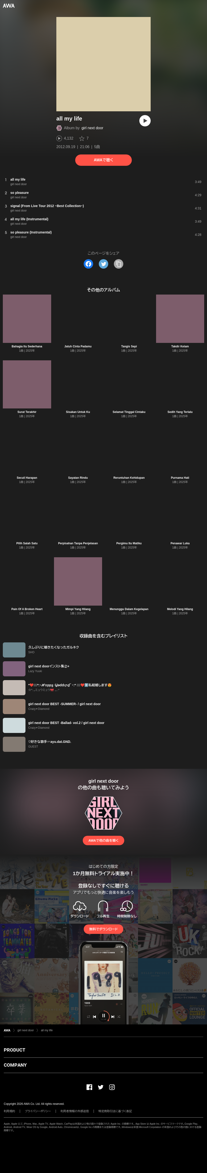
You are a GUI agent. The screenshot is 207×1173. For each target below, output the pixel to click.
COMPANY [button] (15, 1065)
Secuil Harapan (27, 477)
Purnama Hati (180, 477)
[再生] (145, 120)
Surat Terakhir (26, 412)
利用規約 (9, 1111)
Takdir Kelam (180, 346)
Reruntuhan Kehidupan (129, 477)
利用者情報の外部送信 (75, 1111)
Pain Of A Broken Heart (26, 609)
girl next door (93, 128)
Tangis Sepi (129, 346)
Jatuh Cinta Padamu (77, 346)
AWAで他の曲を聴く (103, 840)
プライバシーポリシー (38, 1111)
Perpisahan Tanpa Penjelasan (78, 543)
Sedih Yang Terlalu (180, 412)
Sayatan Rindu (78, 477)
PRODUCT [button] (14, 1050)
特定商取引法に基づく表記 (115, 1111)
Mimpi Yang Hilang (78, 609)
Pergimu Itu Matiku (129, 543)
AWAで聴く (103, 160)
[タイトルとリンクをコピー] (118, 264)
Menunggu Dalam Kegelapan (129, 609)
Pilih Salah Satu (26, 543)
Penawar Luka (180, 543)
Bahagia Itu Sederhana (27, 346)
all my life (47, 1030)
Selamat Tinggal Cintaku (129, 412)
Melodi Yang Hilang (180, 609)
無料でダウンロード (103, 929)
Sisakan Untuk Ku (78, 412)
